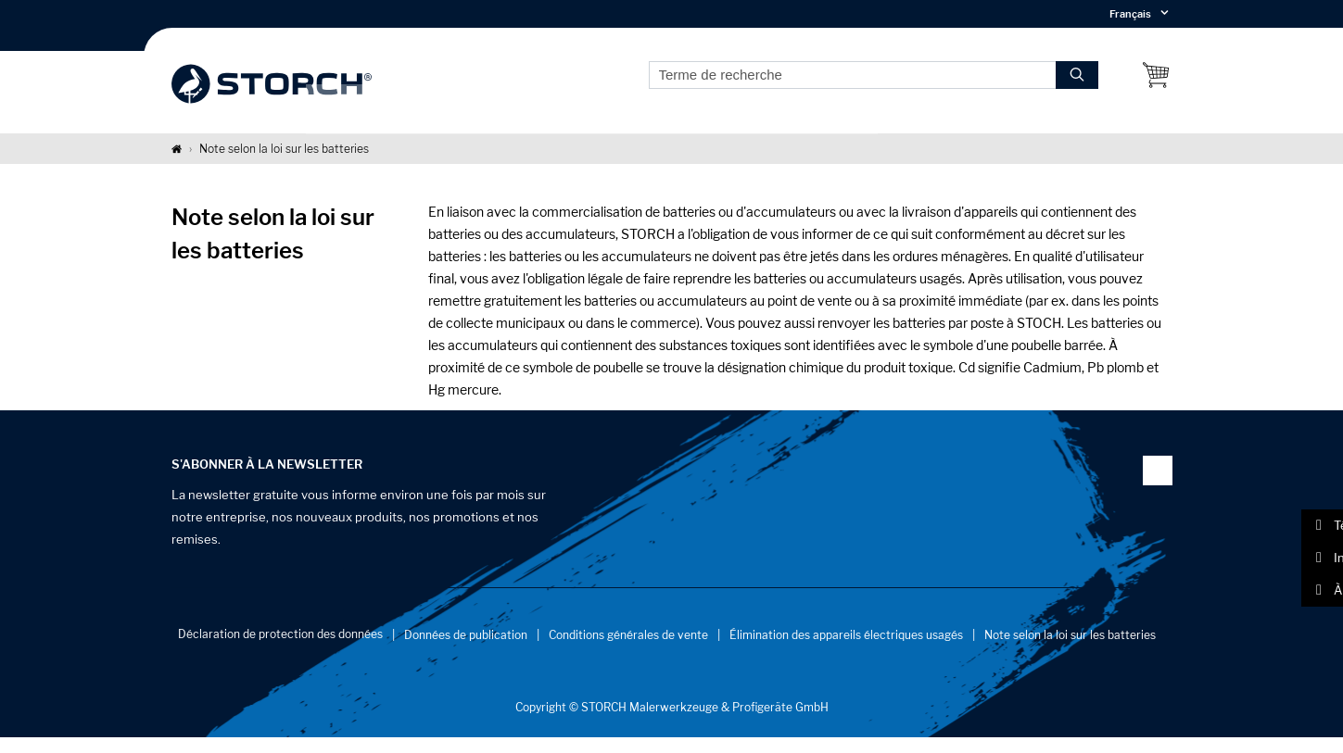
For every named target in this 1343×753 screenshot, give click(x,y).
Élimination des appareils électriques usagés (846, 650)
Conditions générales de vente (628, 650)
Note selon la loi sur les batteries (1070, 650)
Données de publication (465, 650)
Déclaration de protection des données (280, 649)
